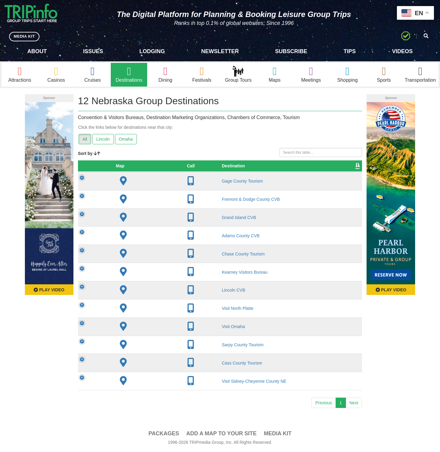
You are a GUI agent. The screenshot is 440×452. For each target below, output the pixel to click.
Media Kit (277, 434)
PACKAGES (163, 434)
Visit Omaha (125, 327)
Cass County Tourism (134, 363)
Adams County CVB (133, 236)
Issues (93, 51)
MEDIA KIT (25, 36)
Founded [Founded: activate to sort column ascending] (225, 166)
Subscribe (291, 51)
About (37, 51)
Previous (323, 403)
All (85, 140)
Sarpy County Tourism (135, 345)
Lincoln (103, 140)
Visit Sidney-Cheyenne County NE (146, 381)
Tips (350, 51)
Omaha (126, 140)
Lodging (152, 51)
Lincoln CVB (125, 291)
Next (354, 403)
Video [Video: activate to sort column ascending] (298, 166)
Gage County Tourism (134, 182)
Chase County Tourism (135, 254)
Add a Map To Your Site (221, 434)
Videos (402, 51)
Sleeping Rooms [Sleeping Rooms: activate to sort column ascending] (263, 166)
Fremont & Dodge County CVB (143, 200)
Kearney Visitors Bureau (137, 272)
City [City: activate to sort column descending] (189, 166)
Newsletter (220, 51)
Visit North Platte (130, 309)
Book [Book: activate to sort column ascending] (321, 166)
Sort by (89, 154)
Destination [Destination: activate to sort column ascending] (125, 166)
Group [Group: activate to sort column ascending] (345, 166)
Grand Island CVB (131, 218)
